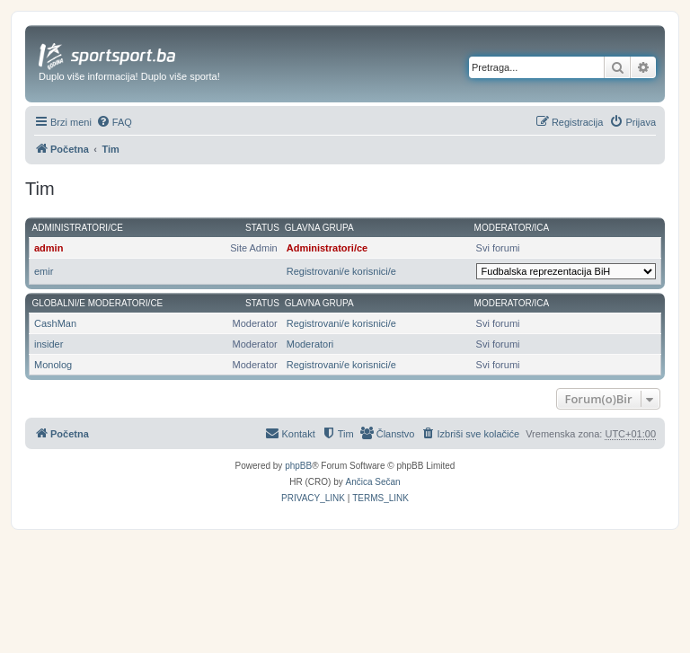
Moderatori (310, 344)
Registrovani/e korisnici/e (341, 271)
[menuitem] (114, 122)
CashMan (55, 323)
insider (48, 344)
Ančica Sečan (373, 482)
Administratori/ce (77, 228)
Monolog (53, 364)
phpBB (298, 466)
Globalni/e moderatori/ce (98, 303)
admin (48, 248)
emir (43, 271)
